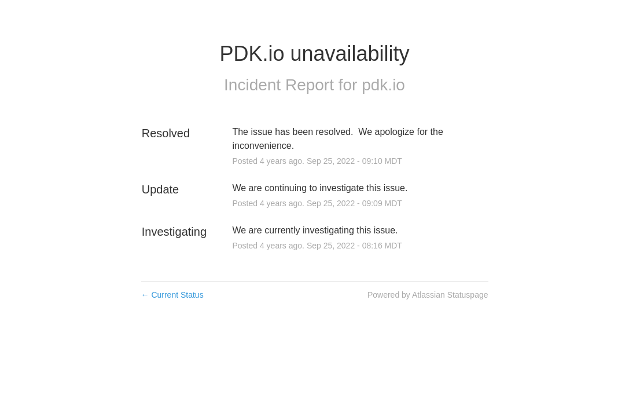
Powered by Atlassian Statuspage (427, 294)
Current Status (172, 294)
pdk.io (383, 85)
